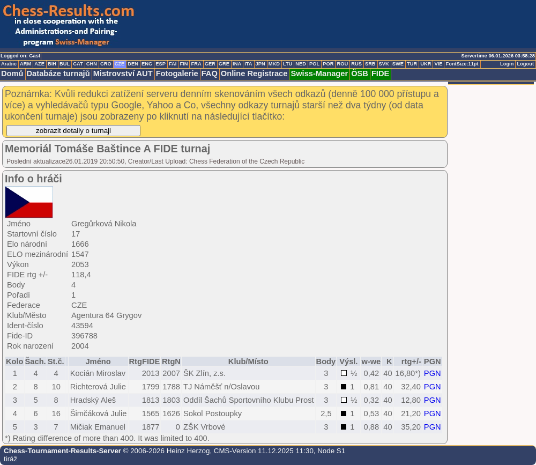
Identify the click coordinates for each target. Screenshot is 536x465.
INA (237, 64)
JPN (260, 64)
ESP (160, 64)
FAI (173, 64)
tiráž (10, 459)
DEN (133, 64)
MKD (274, 64)
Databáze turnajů (58, 73)
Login (506, 64)
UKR (425, 64)
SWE (398, 64)
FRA (196, 64)
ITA (248, 64)
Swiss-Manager (319, 73)
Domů (12, 73)
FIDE (380, 73)
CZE (120, 64)
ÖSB (359, 73)
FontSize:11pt (461, 64)
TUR (412, 64)
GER (210, 64)
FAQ (210, 73)
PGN (432, 373)
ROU (342, 64)
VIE (438, 64)
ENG (147, 64)
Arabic (9, 64)
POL (314, 64)
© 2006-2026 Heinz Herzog (165, 451)
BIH (52, 64)
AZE (39, 64)
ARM (25, 64)
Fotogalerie (177, 73)
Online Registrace (254, 73)
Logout (525, 64)
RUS (356, 64)
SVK (384, 64)
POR (328, 64)
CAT (78, 64)
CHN (91, 64)
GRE (224, 64)
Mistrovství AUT (123, 73)
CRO (105, 64)
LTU (287, 64)
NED (300, 64)
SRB (370, 64)
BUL (64, 64)
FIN (184, 64)
